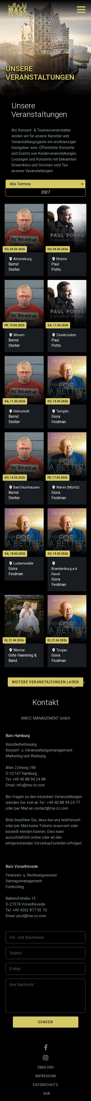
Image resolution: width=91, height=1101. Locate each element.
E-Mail (14, 969)
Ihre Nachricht (21, 985)
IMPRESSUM (45, 1076)
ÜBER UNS (45, 1067)
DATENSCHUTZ (45, 1085)
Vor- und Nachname (26, 937)
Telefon (15, 953)
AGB (46, 1093)
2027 (45, 192)
